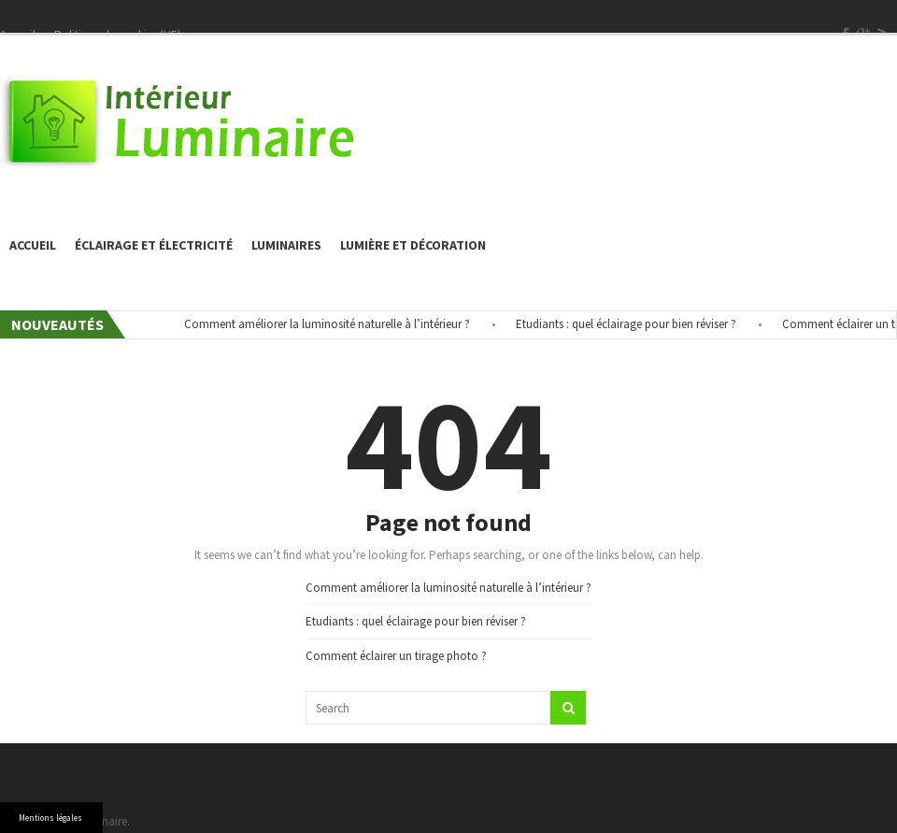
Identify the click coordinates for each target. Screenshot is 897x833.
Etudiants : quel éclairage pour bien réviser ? (630, 324)
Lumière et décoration (413, 245)
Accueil (32, 245)
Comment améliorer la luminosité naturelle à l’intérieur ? (332, 324)
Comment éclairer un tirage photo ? (396, 656)
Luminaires (286, 245)
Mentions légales (50, 817)
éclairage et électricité (154, 245)
